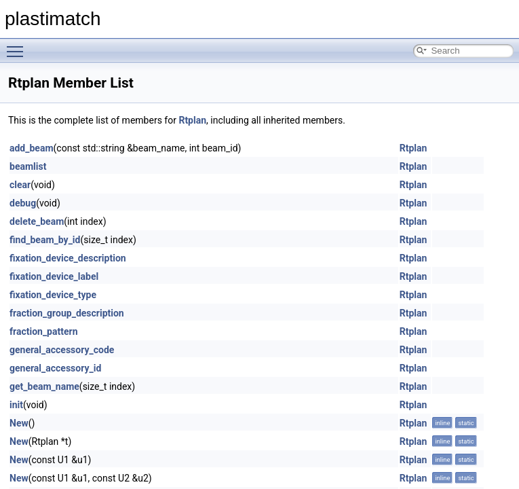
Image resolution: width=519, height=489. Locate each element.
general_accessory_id (55, 368)
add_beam (31, 148)
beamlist (27, 166)
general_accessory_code (61, 349)
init (16, 404)
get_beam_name (44, 386)
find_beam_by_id (44, 239)
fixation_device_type (52, 294)
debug (22, 203)
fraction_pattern (43, 331)
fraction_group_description (66, 313)
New (18, 423)
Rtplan (192, 120)
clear (20, 184)
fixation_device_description (67, 258)
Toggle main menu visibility (18, 45)
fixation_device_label (53, 276)
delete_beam (36, 221)
